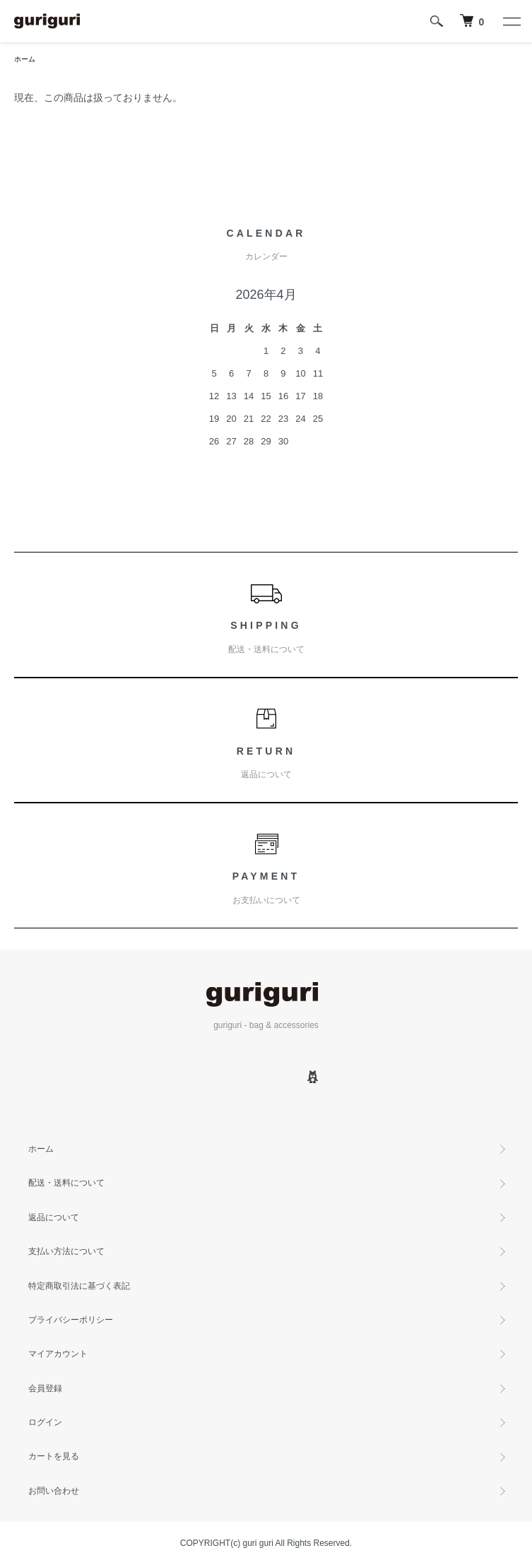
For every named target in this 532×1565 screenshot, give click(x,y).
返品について (53, 1217)
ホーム (24, 59)
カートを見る (53, 1456)
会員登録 (45, 1388)
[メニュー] (511, 21)
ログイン (45, 1422)
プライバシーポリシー (70, 1320)
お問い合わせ (53, 1491)
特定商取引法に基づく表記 (79, 1286)
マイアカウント (58, 1354)
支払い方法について (66, 1251)
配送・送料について (66, 1183)
